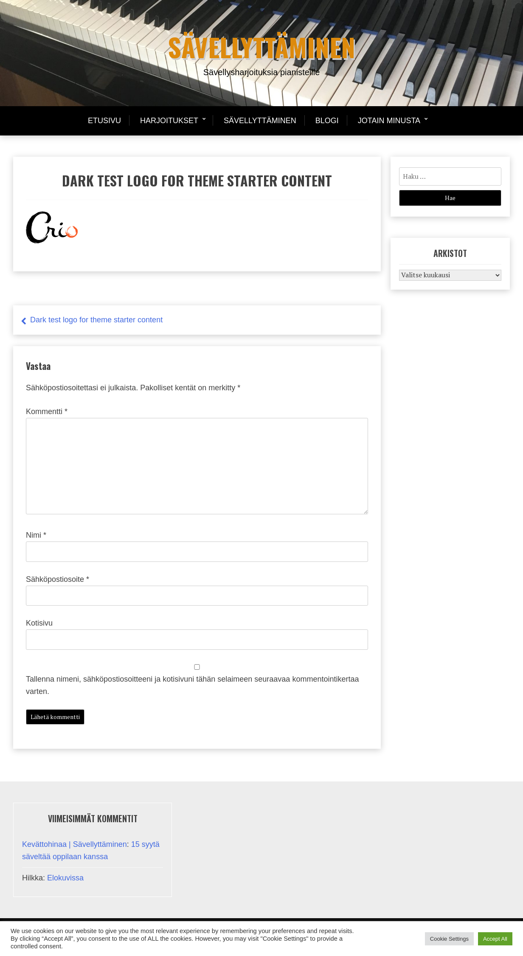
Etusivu (104, 120)
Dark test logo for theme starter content (96, 320)
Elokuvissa (65, 878)
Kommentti (46, 411)
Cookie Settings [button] (449, 939)
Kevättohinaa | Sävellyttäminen (74, 844)
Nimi (36, 535)
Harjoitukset (169, 120)
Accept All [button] (495, 939)
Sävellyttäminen (261, 46)
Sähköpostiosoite (57, 579)
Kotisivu (39, 623)
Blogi (327, 120)
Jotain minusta (389, 120)
